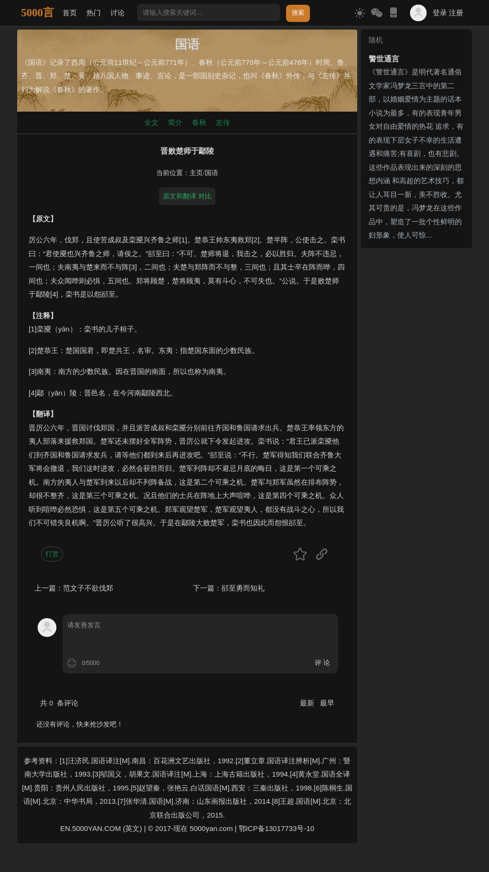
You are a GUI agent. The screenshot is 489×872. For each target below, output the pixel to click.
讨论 (117, 13)
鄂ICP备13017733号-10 (276, 828)
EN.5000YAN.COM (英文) (101, 828)
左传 (223, 122)
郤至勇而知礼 (243, 588)
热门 (93, 13)
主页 (196, 172)
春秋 (199, 122)
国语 (211, 172)
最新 (308, 703)
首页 (70, 13)
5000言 (37, 13)
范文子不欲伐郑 (88, 588)
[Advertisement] (416, 395)
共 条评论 (59, 703)
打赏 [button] (52, 554)
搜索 (298, 12)
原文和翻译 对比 (187, 196)
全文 (151, 122)
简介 (175, 122)
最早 (327, 703)
